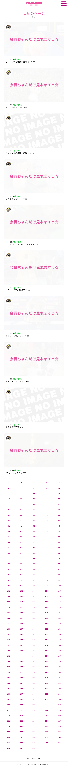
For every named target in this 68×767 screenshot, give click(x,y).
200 (59, 694)
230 (59, 726)
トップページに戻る (34, 758)
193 (34, 688)
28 (34, 510)
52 (21, 537)
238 (34, 737)
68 (34, 553)
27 (21, 510)
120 (59, 607)
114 (46, 602)
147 (21, 640)
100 (59, 586)
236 (8, 737)
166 (8, 661)
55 (59, 537)
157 (21, 651)
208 (34, 705)
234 (46, 732)
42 (21, 526)
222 (21, 721)
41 (9, 526)
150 (59, 640)
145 (59, 634)
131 (8, 623)
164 (46, 656)
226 (8, 726)
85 (59, 569)
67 (21, 553)
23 (34, 504)
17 (21, 499)
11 (9, 493)
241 (8, 743)
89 (47, 575)
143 (34, 634)
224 (46, 721)
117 (21, 607)
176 (8, 672)
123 (34, 613)
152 (21, 645)
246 (8, 748)
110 (59, 596)
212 (21, 710)
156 (8, 651)
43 (34, 526)
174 (46, 667)
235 (59, 732)
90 (59, 575)
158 (34, 651)
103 (34, 591)
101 (8, 591)
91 (9, 580)
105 (59, 591)
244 (46, 743)
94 (47, 580)
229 (46, 726)
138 (34, 629)
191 (8, 688)
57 (21, 542)
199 (46, 694)
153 (34, 645)
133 (34, 623)
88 (34, 575)
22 (21, 504)
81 (9, 569)
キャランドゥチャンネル (34, 3)
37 (21, 521)
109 (46, 596)
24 (47, 504)
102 (21, 591)
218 (34, 716)
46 (9, 531)
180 (59, 672)
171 (8, 667)
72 (21, 558)
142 (21, 634)
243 (34, 743)
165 (59, 656)
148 (34, 640)
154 (46, 645)
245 (59, 743)
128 (34, 618)
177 (21, 672)
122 (21, 613)
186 (8, 683)
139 (46, 629)
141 (8, 634)
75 (59, 558)
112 (21, 602)
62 (21, 548)
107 (21, 596)
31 (9, 515)
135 (59, 623)
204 (46, 699)
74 (47, 558)
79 (47, 564)
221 (8, 721)
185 (59, 678)
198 (34, 694)
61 (9, 548)
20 (59, 499)
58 (34, 542)
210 (59, 705)
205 (59, 699)
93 (34, 580)
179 (46, 672)
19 (47, 499)
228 (34, 726)
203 (34, 699)
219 (46, 716)
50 (59, 531)
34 (47, 515)
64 (47, 548)
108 (34, 596)
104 (46, 591)
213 (34, 710)
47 (21, 531)
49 (47, 531)
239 (46, 737)
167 (21, 661)
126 (8, 618)
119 (46, 607)
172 (21, 667)
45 (59, 526)
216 (8, 716)
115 (59, 602)
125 (59, 613)
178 (34, 672)
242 (21, 743)
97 (21, 586)
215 (59, 710)
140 (59, 629)
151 (8, 645)
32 (21, 515)
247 (21, 748)
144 (46, 634)
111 (8, 602)
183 (34, 678)
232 (21, 732)
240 (59, 737)
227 (21, 726)
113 (34, 602)
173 (34, 667)
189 (46, 683)
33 (34, 515)
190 (59, 683)
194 (46, 688)
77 (21, 564)
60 (59, 542)
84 (47, 569)
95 (59, 580)
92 (21, 580)
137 (21, 629)
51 (9, 537)
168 (34, 661)
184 (46, 678)
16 (9, 499)
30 (59, 510)
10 (59, 488)
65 (59, 548)
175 (59, 667)
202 (21, 699)
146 (8, 640)
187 (21, 683)
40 (59, 521)
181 (8, 678)
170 (59, 661)
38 (34, 521)
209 (46, 705)
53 (34, 537)
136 (8, 629)
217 (21, 716)
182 (21, 678)
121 (8, 613)
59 (47, 542)
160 (59, 651)
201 (8, 699)
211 (8, 710)
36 (9, 521)
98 (34, 586)
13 (34, 493)
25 (59, 504)
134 (46, 623)
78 (34, 564)
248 (34, 748)
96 (9, 586)
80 (59, 564)
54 (47, 537)
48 (34, 531)
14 (47, 493)
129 (46, 618)
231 (8, 732)
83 (34, 569)
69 (47, 553)
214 (46, 710)
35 (59, 515)
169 (46, 661)
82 (21, 569)
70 (59, 553)
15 (59, 493)
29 (47, 510)
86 (9, 575)
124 (46, 613)
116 (8, 607)
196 (8, 694)
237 (21, 737)
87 (21, 575)
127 (21, 618)
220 (59, 716)
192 (21, 688)
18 (34, 499)
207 (21, 705)
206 (8, 705)
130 (59, 618)
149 (46, 640)
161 (8, 656)
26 (9, 510)
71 (9, 558)
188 (34, 683)
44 (47, 526)
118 (34, 607)
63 (34, 548)
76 (9, 564)
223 (34, 721)
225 (59, 721)
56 (9, 542)
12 (21, 493)
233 (34, 732)
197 (21, 694)
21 (9, 504)
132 (21, 623)
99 (47, 586)
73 (34, 558)
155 (59, 645)
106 (8, 596)
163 (34, 656)
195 (59, 688)
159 (46, 651)
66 (9, 553)
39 (47, 521)
